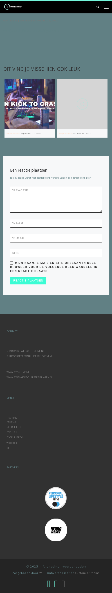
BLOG (10, 448)
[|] (13, 6)
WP (41, 573)
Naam (17, 223)
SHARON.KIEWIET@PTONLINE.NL (25, 351)
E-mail (18, 238)
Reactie (20, 190)
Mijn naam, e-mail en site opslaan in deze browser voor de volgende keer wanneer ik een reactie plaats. (54, 267)
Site (16, 253)
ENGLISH (12, 432)
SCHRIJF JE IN (14, 427)
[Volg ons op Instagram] (48, 583)
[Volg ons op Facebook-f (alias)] (56, 583)
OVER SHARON (15, 437)
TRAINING (12, 417)
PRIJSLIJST (12, 421)
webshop (12, 442)
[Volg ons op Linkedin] (63, 583)
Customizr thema (87, 573)
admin (13, 20)
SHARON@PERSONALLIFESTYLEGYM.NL (30, 356)
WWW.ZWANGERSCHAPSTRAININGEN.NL (30, 377)
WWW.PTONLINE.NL (18, 372)
